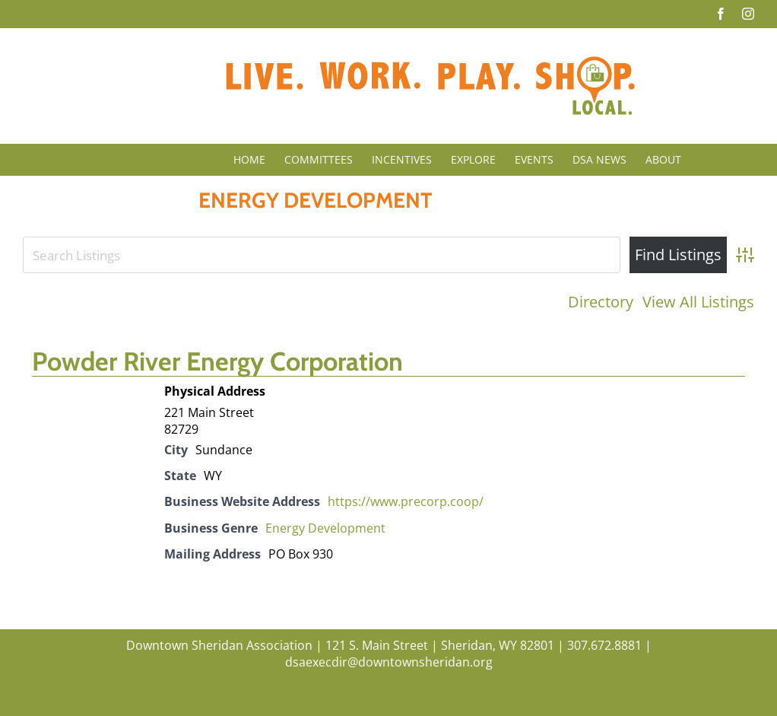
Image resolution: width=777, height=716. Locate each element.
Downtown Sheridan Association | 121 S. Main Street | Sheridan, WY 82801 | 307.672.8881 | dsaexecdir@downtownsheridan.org (389, 653)
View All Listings (698, 301)
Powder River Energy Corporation (217, 361)
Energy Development (325, 528)
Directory (600, 301)
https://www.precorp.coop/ (406, 501)
